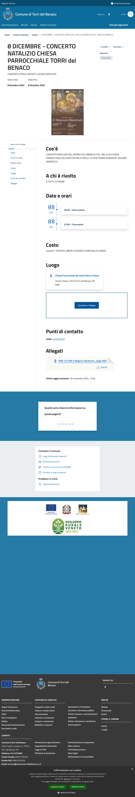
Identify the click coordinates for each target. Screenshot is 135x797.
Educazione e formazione (79, 706)
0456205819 (59, 339)
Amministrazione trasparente (81, 742)
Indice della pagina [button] (18, 144)
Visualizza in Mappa (87, 305)
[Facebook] (107, 14)
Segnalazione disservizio (46, 745)
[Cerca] (130, 14)
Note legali (73, 753)
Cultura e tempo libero (45, 710)
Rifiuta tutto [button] (78, 787)
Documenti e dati (9, 728)
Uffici (4, 714)
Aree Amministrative (11, 710)
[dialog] (67, 781)
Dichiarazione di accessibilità (81, 756)
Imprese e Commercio (44, 717)
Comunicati (106, 710)
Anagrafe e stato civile (45, 706)
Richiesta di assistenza (45, 753)
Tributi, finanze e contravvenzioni (83, 714)
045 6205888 (16, 753)
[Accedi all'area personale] (120, 3)
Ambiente (72, 717)
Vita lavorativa (41, 714)
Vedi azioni (119, 46)
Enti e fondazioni (9, 717)
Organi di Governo (10, 706)
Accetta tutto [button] (57, 787)
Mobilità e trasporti (43, 724)
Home (7, 34)
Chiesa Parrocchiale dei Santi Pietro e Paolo (77, 275)
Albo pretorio (74, 745)
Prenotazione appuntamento (47, 742)
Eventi (35, 34)
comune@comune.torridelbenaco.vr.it (24, 764)
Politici (5, 721)
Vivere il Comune (21, 34)
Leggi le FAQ (40, 749)
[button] (67, 792)
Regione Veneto (8, 3)
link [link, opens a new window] (92, 781)
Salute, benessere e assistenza (81, 721)
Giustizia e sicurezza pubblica (81, 710)
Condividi (106, 46)
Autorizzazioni (74, 724)
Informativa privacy (76, 749)
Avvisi (104, 714)
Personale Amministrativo (13, 724)
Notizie (104, 706)
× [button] (132, 769)
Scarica (101, 367)
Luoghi (104, 729)
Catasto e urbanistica (44, 721)
